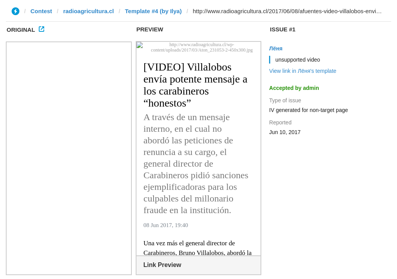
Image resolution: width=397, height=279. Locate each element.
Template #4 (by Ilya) (153, 11)
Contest (41, 11)
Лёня (275, 48)
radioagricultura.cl (88, 11)
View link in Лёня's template (302, 71)
